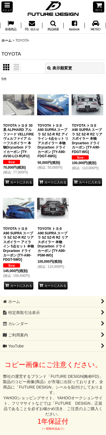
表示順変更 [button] (59, 68)
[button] (7, 6)
